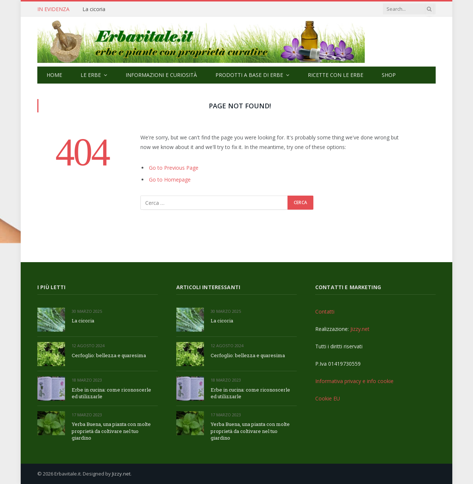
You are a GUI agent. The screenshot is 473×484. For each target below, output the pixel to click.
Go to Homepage (170, 179)
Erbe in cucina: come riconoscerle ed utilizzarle (111, 393)
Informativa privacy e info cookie (354, 381)
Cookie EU (327, 398)
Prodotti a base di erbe (249, 74)
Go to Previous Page (173, 167)
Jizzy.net (360, 328)
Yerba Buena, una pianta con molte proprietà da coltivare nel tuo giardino (111, 431)
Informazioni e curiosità (161, 74)
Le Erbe (91, 74)
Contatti (324, 311)
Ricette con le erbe (335, 74)
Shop (389, 74)
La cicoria (93, 9)
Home (54, 74)
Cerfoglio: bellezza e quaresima (109, 355)
